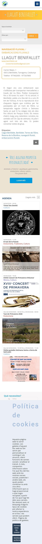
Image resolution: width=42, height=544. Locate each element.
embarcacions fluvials (11, 138)
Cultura (6, 207)
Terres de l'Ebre (31, 132)
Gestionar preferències (17, 539)
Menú (37, 4)
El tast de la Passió (10, 242)
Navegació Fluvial (13, 49)
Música (6, 280)
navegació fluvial (28, 135)
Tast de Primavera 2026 (12, 314)
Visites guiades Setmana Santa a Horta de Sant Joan (20, 351)
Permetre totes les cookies (17, 528)
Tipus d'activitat (7, 26)
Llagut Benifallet (8, 132)
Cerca (31, 36)
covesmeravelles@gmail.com (18, 63)
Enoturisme (8, 244)
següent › (38, 197)
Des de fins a (20, 312)
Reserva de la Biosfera (11, 135)
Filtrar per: (5, 35)
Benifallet (20, 132)
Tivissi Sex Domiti (10, 205)
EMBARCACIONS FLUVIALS (15, 52)
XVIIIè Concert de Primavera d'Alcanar (18, 278)
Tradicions (18, 244)
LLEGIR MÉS (20, 180)
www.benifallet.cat (9, 61)
